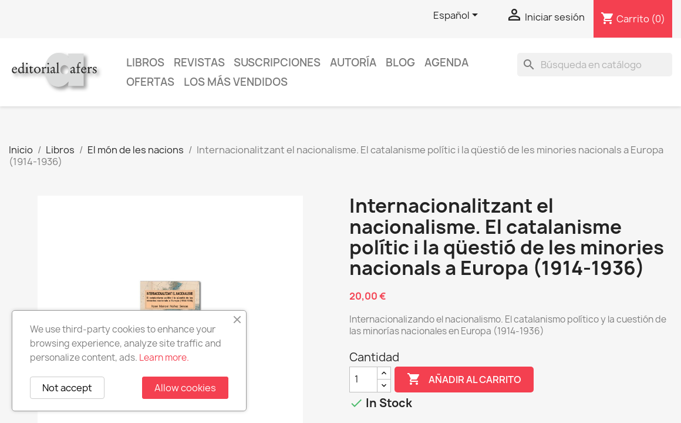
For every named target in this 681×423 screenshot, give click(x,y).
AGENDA (446, 62)
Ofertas (150, 82)
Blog (400, 62)
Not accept (67, 387)
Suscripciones (277, 62)
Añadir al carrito (464, 379)
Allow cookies (185, 387)
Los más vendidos (236, 82)
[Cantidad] (363, 379)
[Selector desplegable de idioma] (457, 16)
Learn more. (164, 357)
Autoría (353, 62)
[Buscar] (594, 64)
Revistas (199, 62)
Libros (145, 62)
